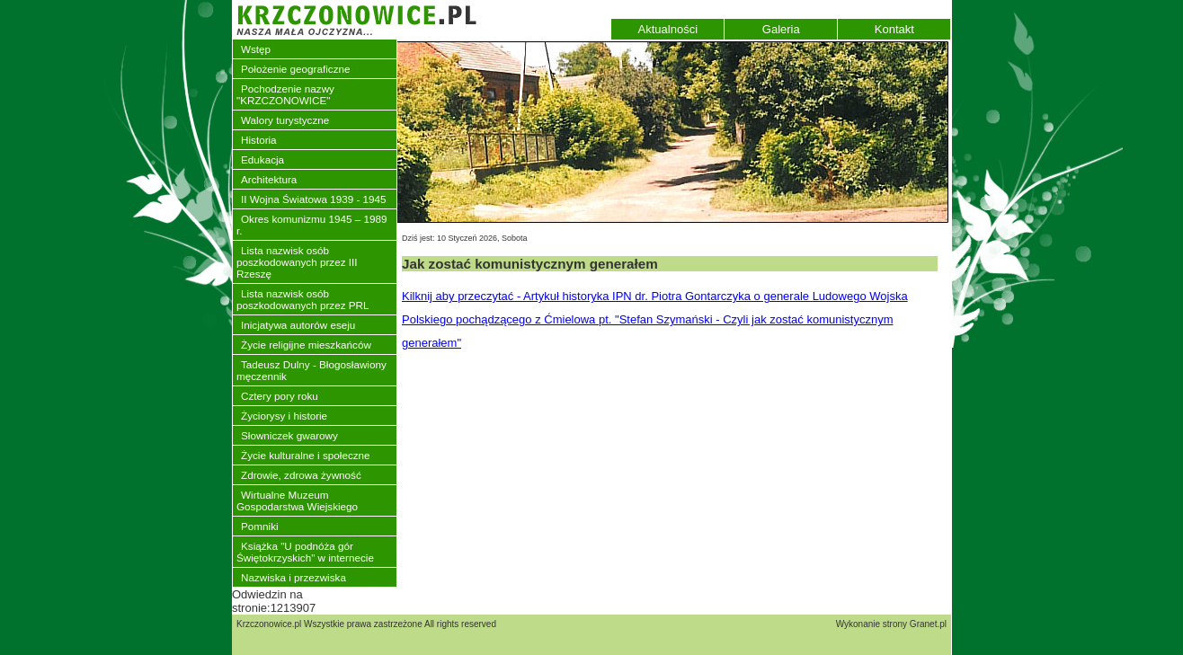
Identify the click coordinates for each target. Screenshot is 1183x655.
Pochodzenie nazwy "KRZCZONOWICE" (285, 94)
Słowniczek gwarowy (289, 435)
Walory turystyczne (285, 120)
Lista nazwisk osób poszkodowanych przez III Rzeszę (296, 261)
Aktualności (668, 29)
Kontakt (894, 29)
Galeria (781, 29)
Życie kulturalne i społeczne (305, 455)
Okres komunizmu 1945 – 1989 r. (311, 224)
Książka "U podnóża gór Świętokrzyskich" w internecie (305, 551)
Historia (259, 140)
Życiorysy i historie (284, 415)
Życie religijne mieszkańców (306, 344)
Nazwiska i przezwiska (293, 577)
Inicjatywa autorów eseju (298, 325)
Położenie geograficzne (296, 69)
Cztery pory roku (279, 396)
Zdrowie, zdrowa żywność (301, 475)
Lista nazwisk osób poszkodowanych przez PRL (302, 299)
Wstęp (256, 49)
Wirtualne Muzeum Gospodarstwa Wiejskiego (297, 500)
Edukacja (262, 159)
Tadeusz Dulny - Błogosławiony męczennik (311, 370)
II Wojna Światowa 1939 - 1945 (314, 199)
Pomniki (260, 526)
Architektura (269, 179)
